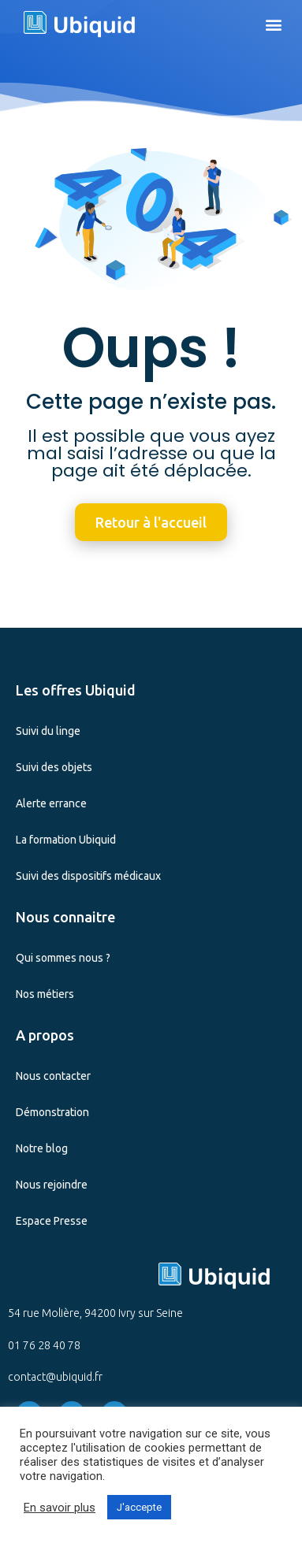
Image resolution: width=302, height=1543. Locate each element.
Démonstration (52, 1112)
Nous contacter (53, 1076)
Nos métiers (45, 994)
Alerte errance (51, 803)
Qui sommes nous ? (63, 957)
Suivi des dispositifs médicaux (88, 876)
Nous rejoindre (52, 1184)
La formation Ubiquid (66, 839)
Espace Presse (52, 1221)
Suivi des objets (54, 767)
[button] (273, 24)
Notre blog (42, 1148)
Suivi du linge (48, 731)
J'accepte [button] (139, 1507)
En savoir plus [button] (59, 1507)
